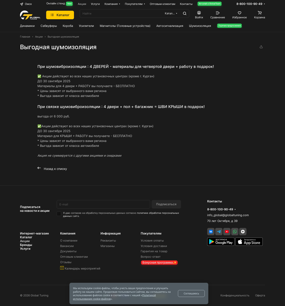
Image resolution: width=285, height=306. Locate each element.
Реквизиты (108, 240)
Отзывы (65, 262)
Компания (67, 233)
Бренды (26, 245)
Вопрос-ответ (151, 256)
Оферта (260, 295)
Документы (68, 251)
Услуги (25, 248)
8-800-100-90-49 (249, 4)
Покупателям (151, 233)
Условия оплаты (152, 240)
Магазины (108, 246)
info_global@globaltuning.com (228, 215)
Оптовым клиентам (74, 256)
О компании (68, 240)
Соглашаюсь (191, 293)
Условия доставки (154, 246)
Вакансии (67, 246)
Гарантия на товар (154, 251)
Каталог (26, 237)
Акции (25, 241)
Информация (111, 233)
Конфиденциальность (234, 295)
